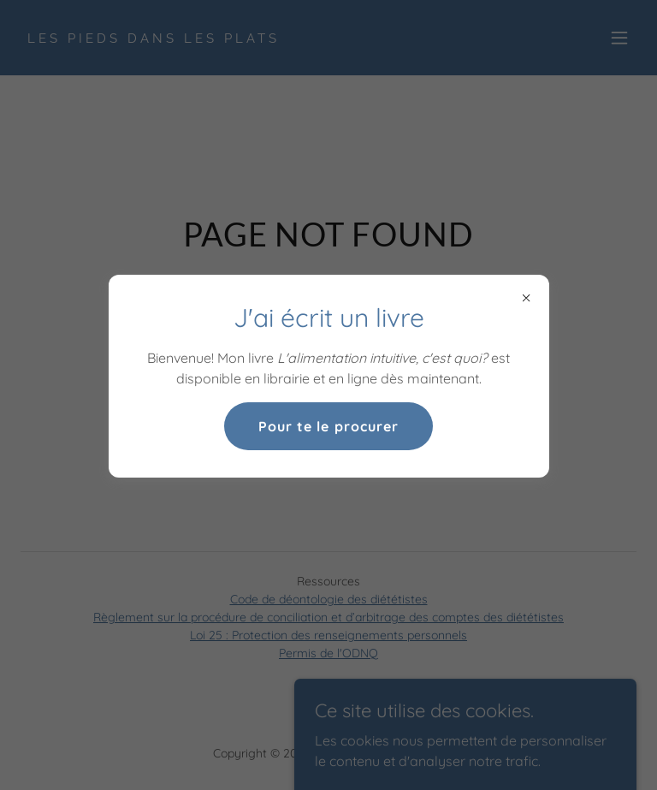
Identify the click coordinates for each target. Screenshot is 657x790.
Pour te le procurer (328, 426)
